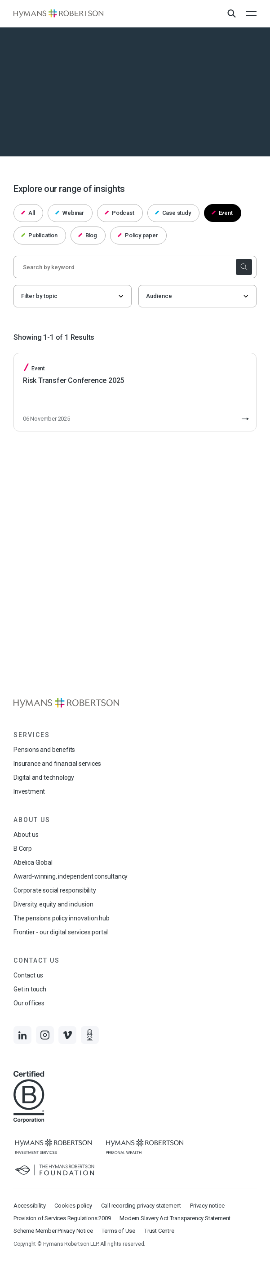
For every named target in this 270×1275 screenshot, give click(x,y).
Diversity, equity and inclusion (53, 904)
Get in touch (29, 989)
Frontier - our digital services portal (60, 932)
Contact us (28, 975)
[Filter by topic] (72, 296)
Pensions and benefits (44, 749)
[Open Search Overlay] (231, 14)
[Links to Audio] (90, 1035)
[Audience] (197, 296)
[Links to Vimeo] (67, 1035)
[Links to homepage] (58, 13)
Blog (87, 235)
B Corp (22, 848)
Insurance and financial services (57, 763)
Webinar (69, 212)
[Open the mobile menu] (251, 13)
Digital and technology (43, 777)
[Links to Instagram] (45, 1035)
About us (26, 834)
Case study (173, 212)
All (28, 212)
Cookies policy (73, 1205)
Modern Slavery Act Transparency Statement (175, 1218)
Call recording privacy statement (141, 1205)
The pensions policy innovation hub (61, 918)
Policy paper (138, 235)
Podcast (119, 212)
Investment (29, 791)
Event (222, 212)
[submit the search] (244, 267)
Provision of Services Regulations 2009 (62, 1218)
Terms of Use (118, 1230)
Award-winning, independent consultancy (70, 876)
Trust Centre (159, 1230)
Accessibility (29, 1205)
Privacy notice (207, 1205)
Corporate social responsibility (54, 890)
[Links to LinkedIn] (22, 1035)
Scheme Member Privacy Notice (53, 1230)
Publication (39, 235)
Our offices (28, 1003)
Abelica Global (32, 862)
